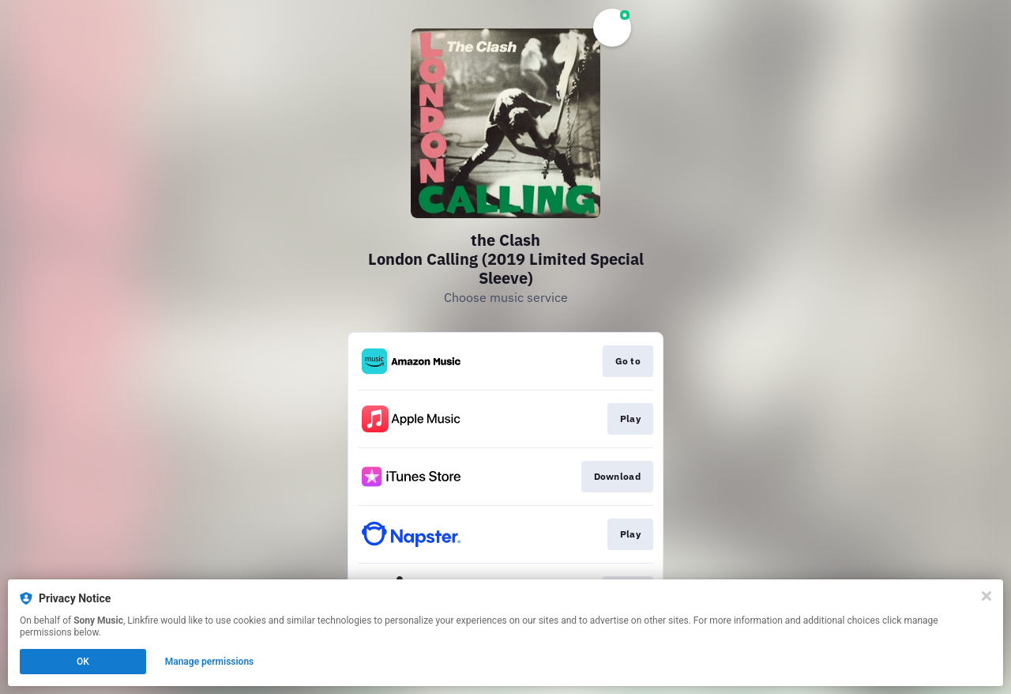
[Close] (986, 596)
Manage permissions (209, 661)
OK (83, 661)
